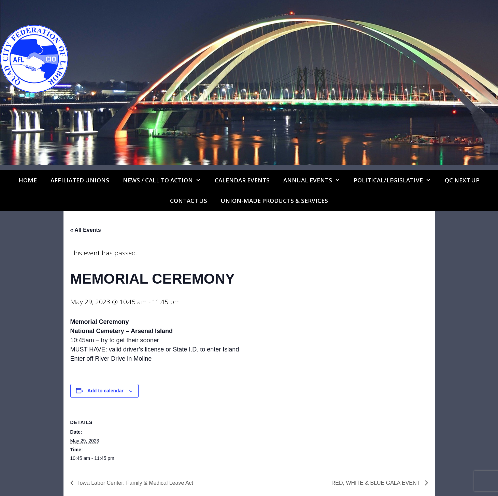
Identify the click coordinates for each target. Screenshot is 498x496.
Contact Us (188, 201)
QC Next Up (462, 180)
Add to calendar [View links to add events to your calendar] (105, 390)
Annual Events (315, 180)
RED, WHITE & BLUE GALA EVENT (376, 483)
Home (27, 180)
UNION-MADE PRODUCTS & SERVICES (274, 201)
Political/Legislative (396, 180)
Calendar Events (242, 180)
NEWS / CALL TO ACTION (165, 180)
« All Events (85, 230)
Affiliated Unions (80, 180)
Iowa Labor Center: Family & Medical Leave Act (135, 483)
